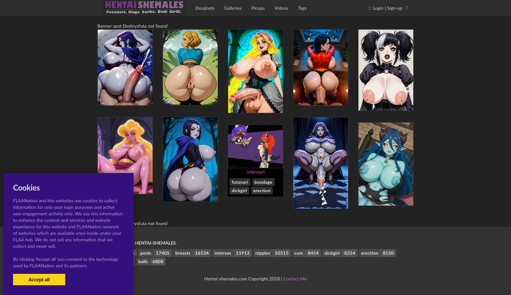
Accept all (39, 279)
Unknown (255, 172)
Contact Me (295, 278)
